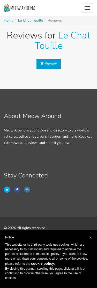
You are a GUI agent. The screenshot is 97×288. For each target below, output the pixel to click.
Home (8, 20)
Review (48, 63)
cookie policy (42, 263)
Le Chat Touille (30, 20)
